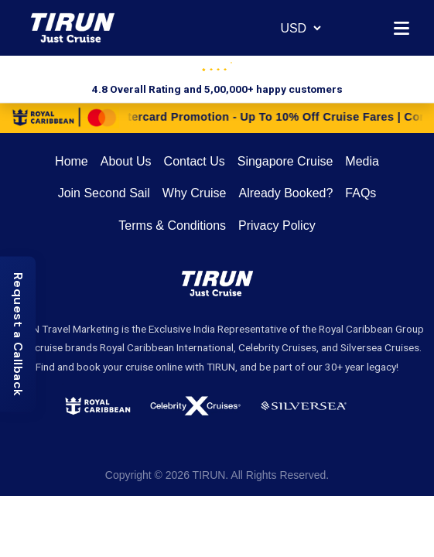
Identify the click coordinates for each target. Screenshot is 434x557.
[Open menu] (401, 27)
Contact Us (194, 161)
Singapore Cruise (285, 161)
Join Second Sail (104, 193)
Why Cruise (194, 193)
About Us (126, 161)
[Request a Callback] (18, 334)
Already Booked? (286, 193)
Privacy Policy (277, 225)
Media (362, 161)
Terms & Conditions (172, 225)
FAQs (360, 193)
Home (71, 161)
